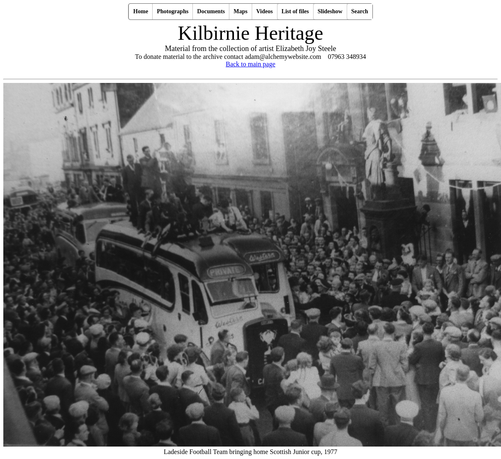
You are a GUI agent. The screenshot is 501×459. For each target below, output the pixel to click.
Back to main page (250, 64)
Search (359, 11)
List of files (295, 11)
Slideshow (330, 11)
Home (140, 11)
